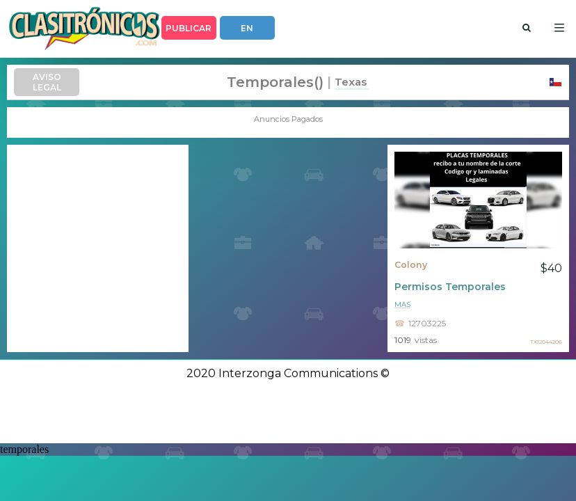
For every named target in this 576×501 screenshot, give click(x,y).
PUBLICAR (188, 28)
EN (247, 28)
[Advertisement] (98, 248)
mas (402, 304)
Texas (351, 81)
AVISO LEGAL (47, 82)
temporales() (275, 82)
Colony (410, 265)
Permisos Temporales (450, 286)
